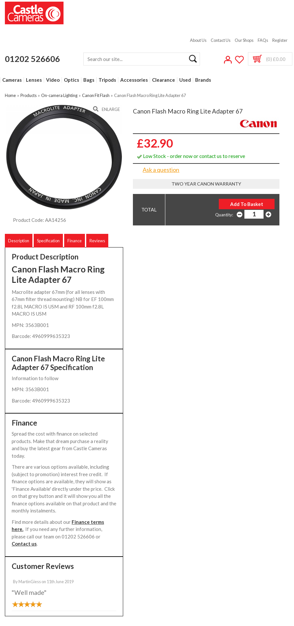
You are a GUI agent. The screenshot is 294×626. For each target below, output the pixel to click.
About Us (198, 40)
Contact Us (220, 40)
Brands (203, 80)
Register (280, 40)
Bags (88, 80)
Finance (74, 240)
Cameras (12, 80)
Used (185, 80)
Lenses (34, 80)
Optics (71, 80)
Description (18, 240)
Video (53, 80)
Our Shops (244, 40)
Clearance (163, 80)
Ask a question (161, 169)
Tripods (107, 80)
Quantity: (224, 214)
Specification (48, 240)
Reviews (97, 240)
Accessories (134, 80)
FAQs (263, 40)
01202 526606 (32, 59)
